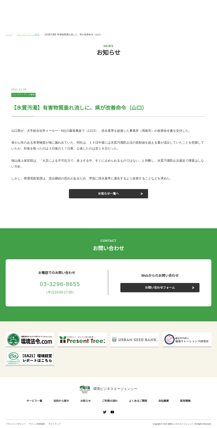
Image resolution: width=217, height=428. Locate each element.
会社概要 (194, 22)
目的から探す (57, 22)
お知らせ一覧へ (109, 193)
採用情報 (184, 401)
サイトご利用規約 (37, 424)
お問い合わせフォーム (159, 287)
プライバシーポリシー (15, 424)
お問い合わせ (202, 8)
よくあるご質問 (160, 22)
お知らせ (91, 22)
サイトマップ (54, 424)
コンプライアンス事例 (23, 94)
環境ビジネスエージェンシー (108, 389)
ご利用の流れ (125, 22)
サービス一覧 (23, 22)
